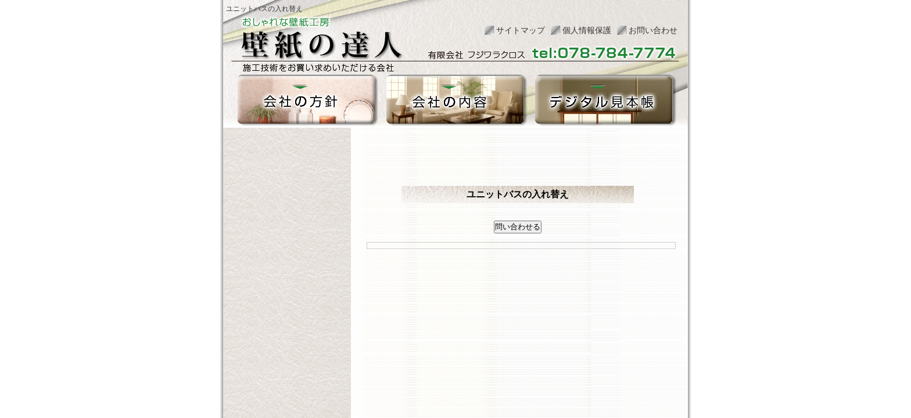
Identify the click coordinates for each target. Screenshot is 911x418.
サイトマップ (520, 30)
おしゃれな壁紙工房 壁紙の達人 (320, 40)
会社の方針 (306, 100)
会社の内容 (454, 100)
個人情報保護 (586, 30)
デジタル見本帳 (603, 100)
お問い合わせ (653, 30)
